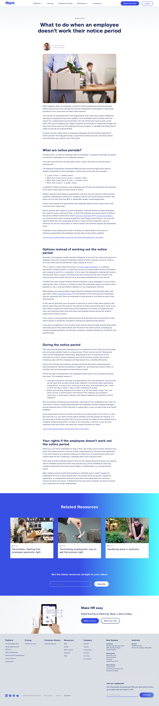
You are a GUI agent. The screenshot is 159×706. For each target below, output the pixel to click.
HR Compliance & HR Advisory (12, 648)
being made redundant (88, 267)
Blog (65, 643)
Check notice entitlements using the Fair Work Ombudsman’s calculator (73, 237)
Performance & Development (14, 655)
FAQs (65, 656)
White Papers (68, 649)
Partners (86, 653)
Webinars (67, 653)
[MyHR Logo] (10, 3)
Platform (37, 3)
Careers (86, 646)
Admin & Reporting (11, 652)
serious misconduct (104, 216)
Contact (86, 643)
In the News (87, 659)
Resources (81, 3)
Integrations (9, 661)
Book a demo (90, 621)
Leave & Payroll (10, 658)
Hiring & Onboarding (12, 643)
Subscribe (147, 695)
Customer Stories (65, 3)
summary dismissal (83, 216)
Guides (66, 646)
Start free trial (130, 3)
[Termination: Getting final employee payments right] (31, 538)
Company (97, 3)
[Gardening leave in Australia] (127, 538)
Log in (147, 3)
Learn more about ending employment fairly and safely (66, 429)
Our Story (87, 656)
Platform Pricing (30, 643)
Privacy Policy (48, 695)
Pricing (50, 3)
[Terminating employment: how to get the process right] (79, 538)
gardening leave (65, 294)
